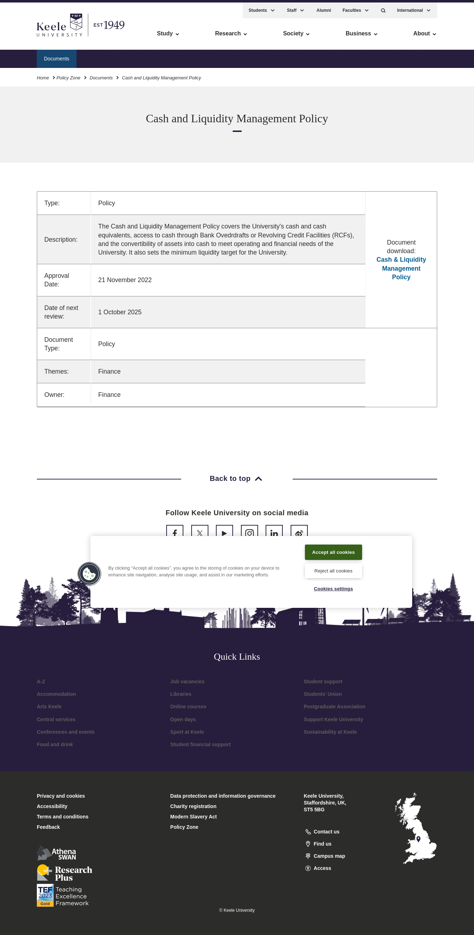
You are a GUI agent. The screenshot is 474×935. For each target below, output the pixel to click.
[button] (383, 7)
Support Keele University (334, 719)
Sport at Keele (187, 732)
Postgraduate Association (334, 706)
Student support (323, 681)
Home (43, 74)
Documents (101, 74)
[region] (251, 570)
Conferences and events (66, 732)
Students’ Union (323, 694)
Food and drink (55, 744)
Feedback (48, 827)
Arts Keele (49, 706)
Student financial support (200, 744)
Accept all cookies (334, 550)
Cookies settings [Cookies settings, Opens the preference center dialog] (333, 588)
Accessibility (52, 806)
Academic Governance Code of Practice (129, 55)
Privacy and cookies (61, 796)
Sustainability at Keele (330, 732)
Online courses (188, 706)
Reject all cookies (333, 569)
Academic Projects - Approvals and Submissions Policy (348, 55)
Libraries (180, 694)
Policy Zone (68, 74)
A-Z (41, 681)
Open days (183, 719)
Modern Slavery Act (193, 817)
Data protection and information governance (223, 796)
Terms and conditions (62, 817)
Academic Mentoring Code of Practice (231, 55)
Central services (56, 719)
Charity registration (193, 806)
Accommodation (56, 694)
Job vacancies (187, 681)
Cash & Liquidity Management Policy (401, 268)
